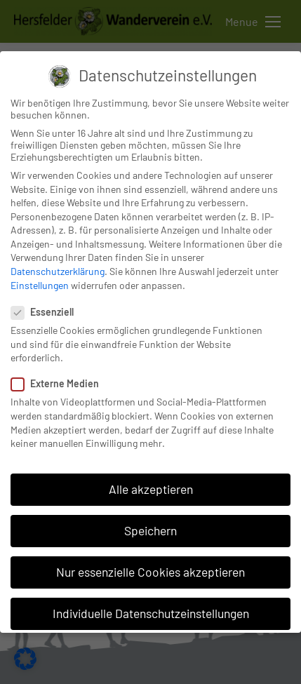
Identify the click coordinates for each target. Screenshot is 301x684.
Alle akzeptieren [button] (151, 489)
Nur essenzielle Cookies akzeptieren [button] (150, 571)
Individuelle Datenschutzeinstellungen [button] (151, 613)
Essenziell (47, 312)
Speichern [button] (150, 530)
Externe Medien (59, 383)
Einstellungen (40, 285)
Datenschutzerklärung (58, 271)
